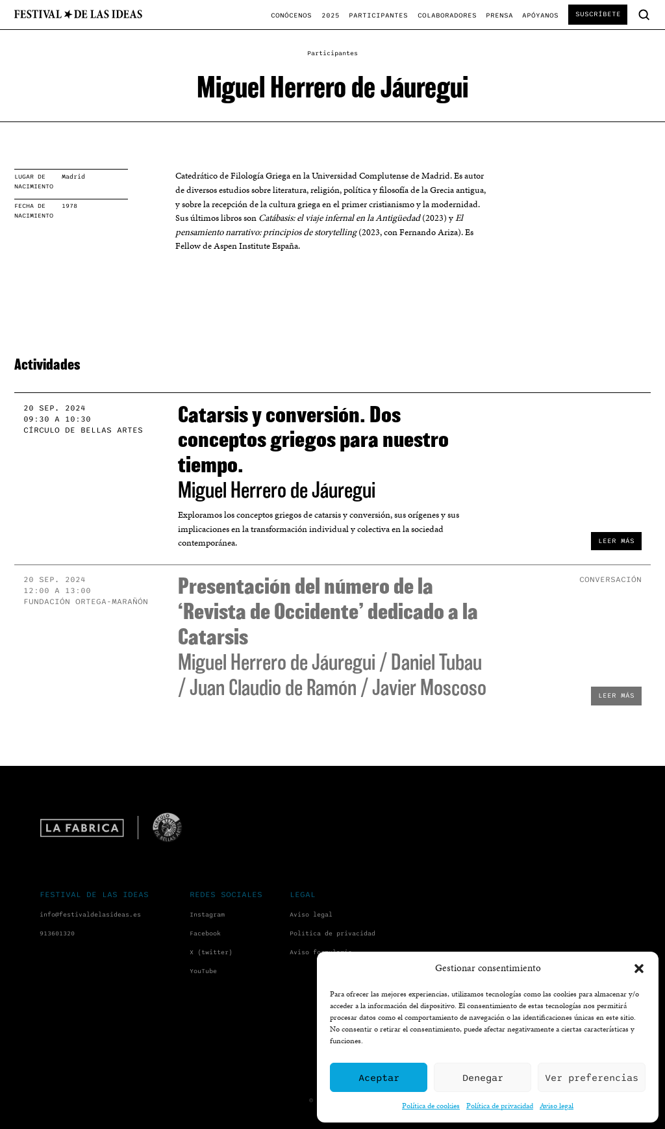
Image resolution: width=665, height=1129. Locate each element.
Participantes (378, 15)
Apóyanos (540, 15)
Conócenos (291, 15)
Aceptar (378, 1078)
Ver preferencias (591, 1078)
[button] (639, 968)
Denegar (482, 1078)
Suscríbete (598, 14)
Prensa (499, 15)
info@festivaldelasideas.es (90, 915)
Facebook (205, 933)
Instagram (207, 915)
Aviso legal (556, 1105)
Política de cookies (431, 1105)
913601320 (57, 933)
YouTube (203, 971)
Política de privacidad (499, 1105)
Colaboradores (447, 15)
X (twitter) (211, 952)
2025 (330, 15)
